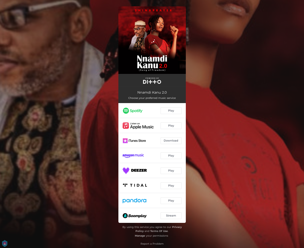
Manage (140, 235)
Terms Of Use (159, 231)
